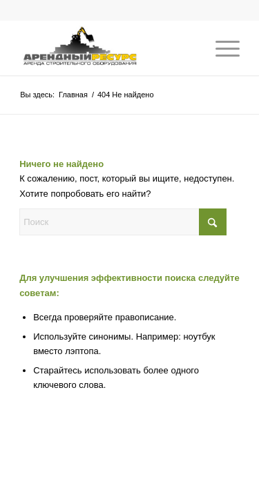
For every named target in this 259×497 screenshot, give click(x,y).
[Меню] (221, 47)
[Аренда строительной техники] (107, 47)
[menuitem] (221, 47)
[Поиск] (123, 221)
